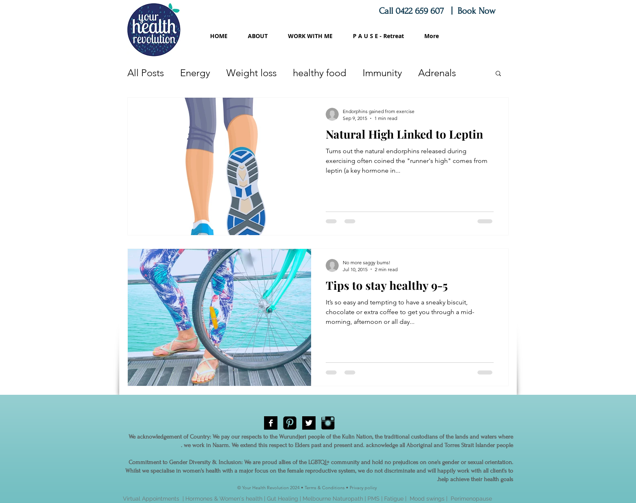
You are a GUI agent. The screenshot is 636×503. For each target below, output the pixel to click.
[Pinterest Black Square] (290, 423)
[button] (498, 74)
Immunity (382, 73)
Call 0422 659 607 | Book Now (438, 11)
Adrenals (437, 73)
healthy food (319, 73)
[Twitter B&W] (309, 423)
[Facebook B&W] (270, 423)
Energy (195, 73)
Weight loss (251, 73)
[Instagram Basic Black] (328, 423)
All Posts (145, 73)
